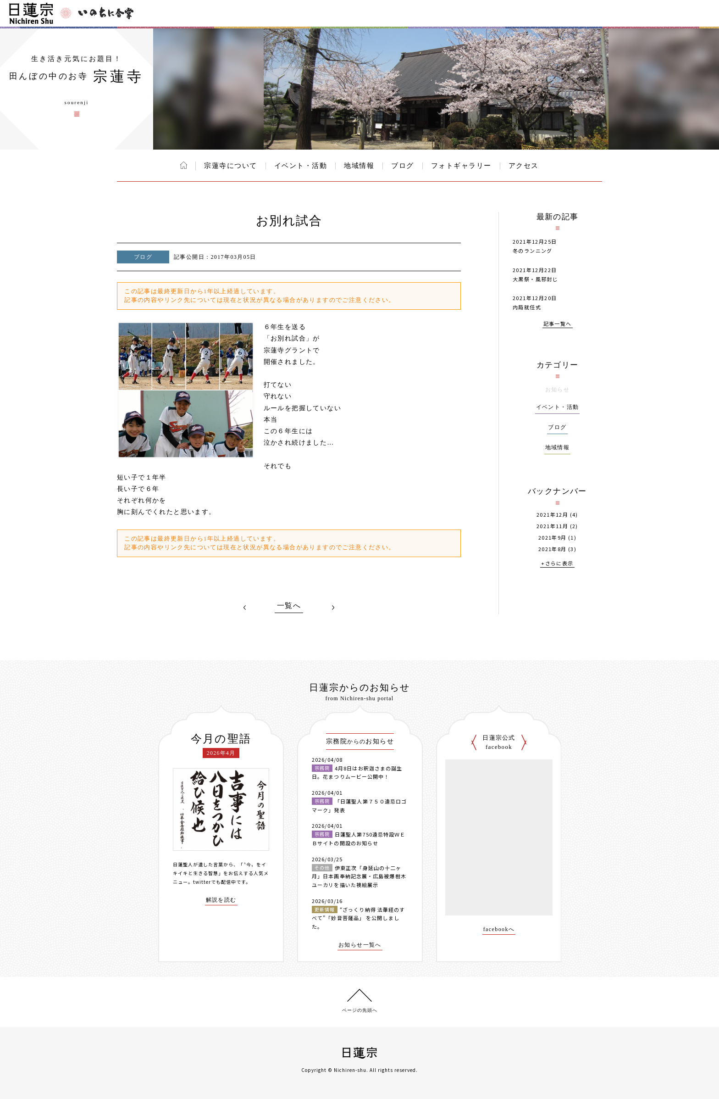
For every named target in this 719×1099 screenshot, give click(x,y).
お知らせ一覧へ (360, 945)
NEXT (333, 607)
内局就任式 (527, 307)
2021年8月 (552, 549)
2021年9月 (552, 537)
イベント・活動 (300, 165)
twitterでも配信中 (214, 881)
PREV (245, 607)
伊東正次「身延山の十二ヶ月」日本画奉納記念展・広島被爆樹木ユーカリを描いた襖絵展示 (359, 876)
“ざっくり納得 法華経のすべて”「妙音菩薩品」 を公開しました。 (358, 918)
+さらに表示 (557, 564)
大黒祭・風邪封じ (535, 279)
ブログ (402, 165)
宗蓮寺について (230, 165)
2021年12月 (552, 514)
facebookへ (499, 929)
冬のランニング (533, 250)
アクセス (524, 165)
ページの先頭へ (359, 1010)
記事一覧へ (557, 324)
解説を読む (221, 900)
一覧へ (289, 605)
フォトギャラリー (461, 165)
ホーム (183, 165)
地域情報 (359, 165)
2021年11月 (552, 526)
